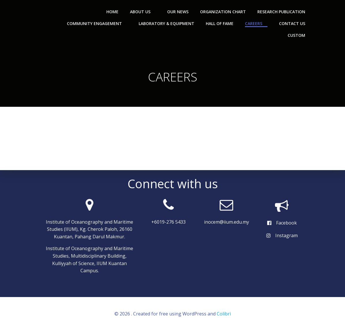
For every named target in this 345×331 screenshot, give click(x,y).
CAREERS (256, 23)
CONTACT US (292, 23)
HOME (112, 11)
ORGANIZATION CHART (223, 11)
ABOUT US (143, 11)
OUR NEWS (177, 11)
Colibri (224, 314)
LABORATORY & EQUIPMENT (166, 23)
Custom (296, 35)
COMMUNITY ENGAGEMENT (97, 23)
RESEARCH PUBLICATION (281, 11)
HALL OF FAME (219, 23)
